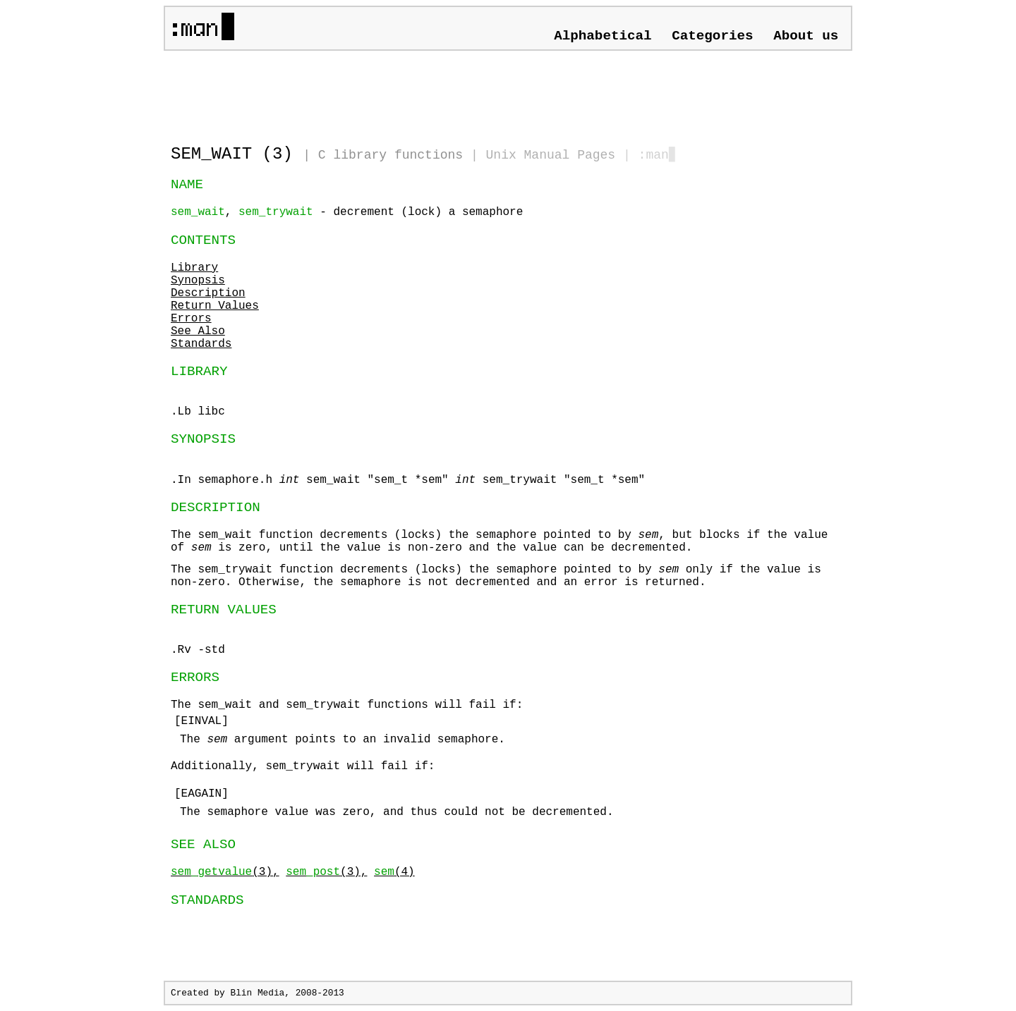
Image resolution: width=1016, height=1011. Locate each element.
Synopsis (198, 280)
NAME (187, 184)
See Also (198, 331)
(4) (394, 872)
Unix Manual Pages (551, 155)
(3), (225, 872)
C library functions (390, 155)
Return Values (215, 306)
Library (194, 268)
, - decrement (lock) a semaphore (347, 212)
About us (805, 36)
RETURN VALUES (224, 610)
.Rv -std (198, 650)
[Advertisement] (336, 92)
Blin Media (257, 993)
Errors (191, 318)
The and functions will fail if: (508, 746)
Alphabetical (602, 36)
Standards (201, 344)
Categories (712, 36)
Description (208, 293)
